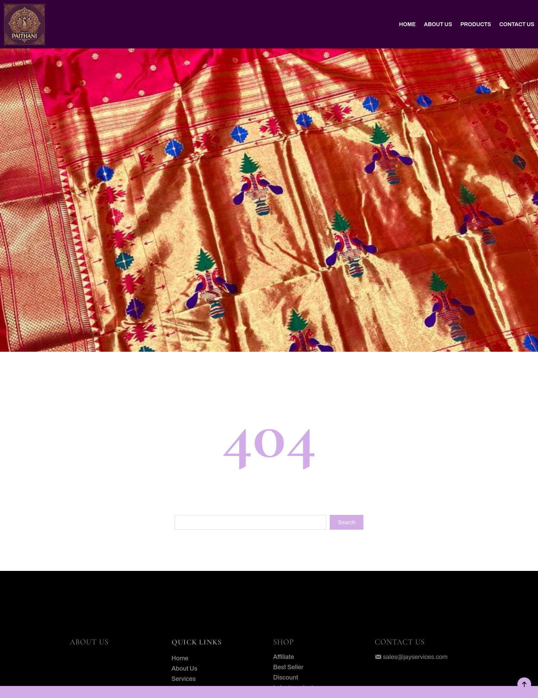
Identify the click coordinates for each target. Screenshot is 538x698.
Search (346, 522)
